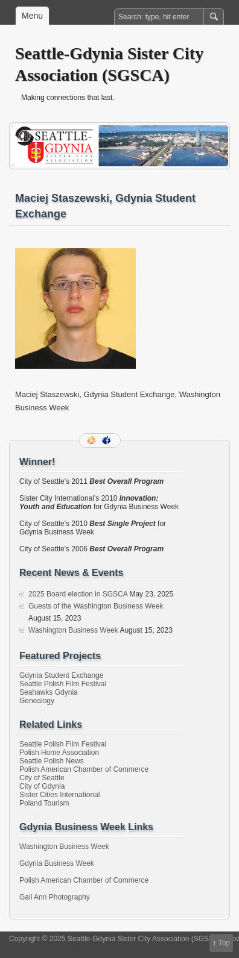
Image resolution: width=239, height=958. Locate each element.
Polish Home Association (59, 752)
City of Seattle (42, 778)
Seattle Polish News (51, 761)
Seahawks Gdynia (48, 692)
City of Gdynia (42, 786)
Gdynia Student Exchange (61, 675)
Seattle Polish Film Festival (62, 684)
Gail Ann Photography (54, 897)
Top (224, 943)
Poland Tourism (44, 803)
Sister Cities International (59, 795)
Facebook (107, 440)
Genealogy (36, 701)
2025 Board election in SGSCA (77, 594)
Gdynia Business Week (56, 863)
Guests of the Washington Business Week (95, 606)
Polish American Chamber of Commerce (83, 769)
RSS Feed (92, 440)
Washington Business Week (73, 630)
